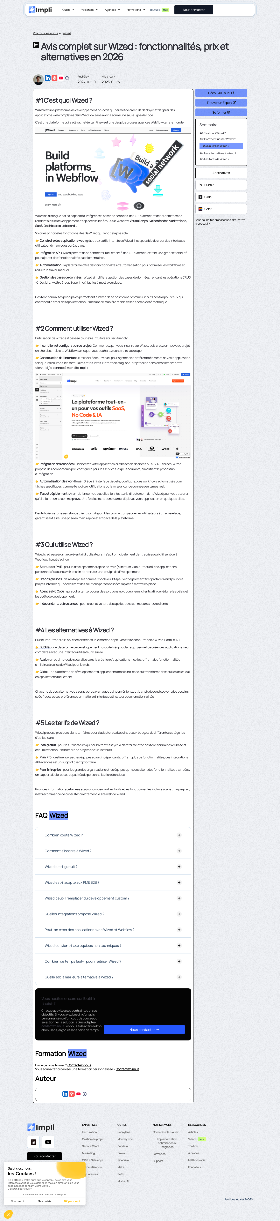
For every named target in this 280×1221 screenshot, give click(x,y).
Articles (193, 1132)
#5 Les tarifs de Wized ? (214, 159)
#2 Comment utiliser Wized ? (217, 139)
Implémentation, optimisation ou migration (167, 1143)
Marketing (88, 1153)
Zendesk (122, 1146)
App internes (90, 1174)
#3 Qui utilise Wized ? (216, 146)
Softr (120, 1174)
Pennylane (123, 1132)
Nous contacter (44, 1156)
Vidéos (192, 1139)
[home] (40, 10)
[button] (68, 10)
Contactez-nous (79, 1065)
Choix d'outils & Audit (166, 1132)
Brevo (121, 1153)
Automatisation (92, 1167)
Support (158, 1161)
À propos (193, 1153)
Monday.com (125, 1139)
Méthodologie (196, 1160)
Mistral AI (123, 1181)
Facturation (89, 1132)
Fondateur (194, 1167)
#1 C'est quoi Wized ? (213, 133)
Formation (159, 1154)
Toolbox (193, 1146)
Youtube (155, 9)
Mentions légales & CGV (238, 1199)
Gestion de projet (93, 1139)
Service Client (90, 1146)
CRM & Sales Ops (92, 1160)
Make (120, 1167)
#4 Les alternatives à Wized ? (218, 153)
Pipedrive (123, 1160)
